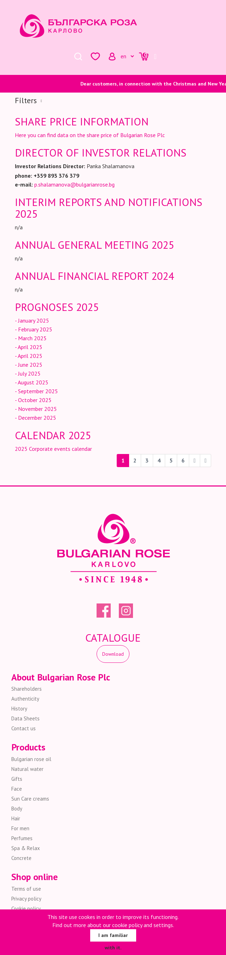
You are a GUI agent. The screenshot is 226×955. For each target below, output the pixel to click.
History (19, 708)
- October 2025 (33, 399)
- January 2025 (32, 320)
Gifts (16, 779)
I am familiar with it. (113, 937)
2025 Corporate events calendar (53, 448)
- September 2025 (36, 391)
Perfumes (22, 838)
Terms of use (26, 888)
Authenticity (25, 698)
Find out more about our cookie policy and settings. (113, 925)
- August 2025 (31, 382)
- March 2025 (31, 338)
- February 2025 (33, 329)
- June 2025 (28, 364)
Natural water (27, 769)
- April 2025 (28, 346)
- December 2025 (35, 417)
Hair (15, 818)
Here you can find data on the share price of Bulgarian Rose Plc (90, 134)
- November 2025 (36, 408)
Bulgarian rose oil (31, 759)
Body (16, 808)
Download (113, 654)
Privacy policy (26, 898)
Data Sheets (25, 718)
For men (20, 828)
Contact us (23, 728)
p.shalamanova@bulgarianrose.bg (74, 184)
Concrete (21, 858)
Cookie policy (26, 908)
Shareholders (26, 688)
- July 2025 (28, 373)
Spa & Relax (25, 848)
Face (16, 788)
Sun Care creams (30, 798)
